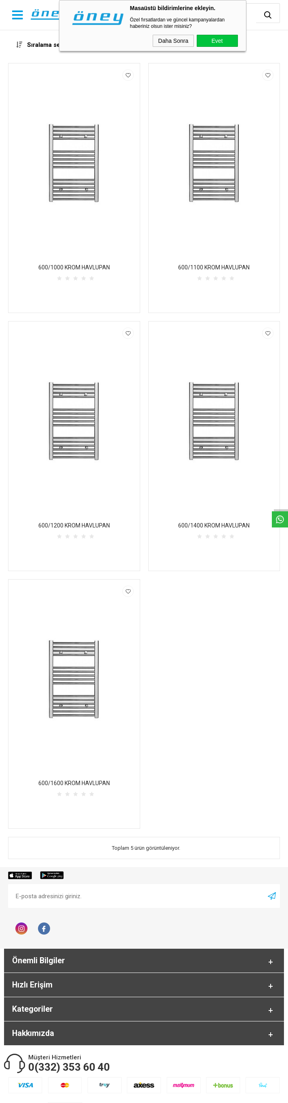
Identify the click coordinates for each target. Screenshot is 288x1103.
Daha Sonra (173, 41)
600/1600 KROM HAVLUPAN (74, 783)
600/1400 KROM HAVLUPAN (214, 525)
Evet (217, 41)
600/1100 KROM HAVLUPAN (214, 267)
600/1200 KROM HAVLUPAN (74, 525)
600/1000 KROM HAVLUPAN (74, 267)
